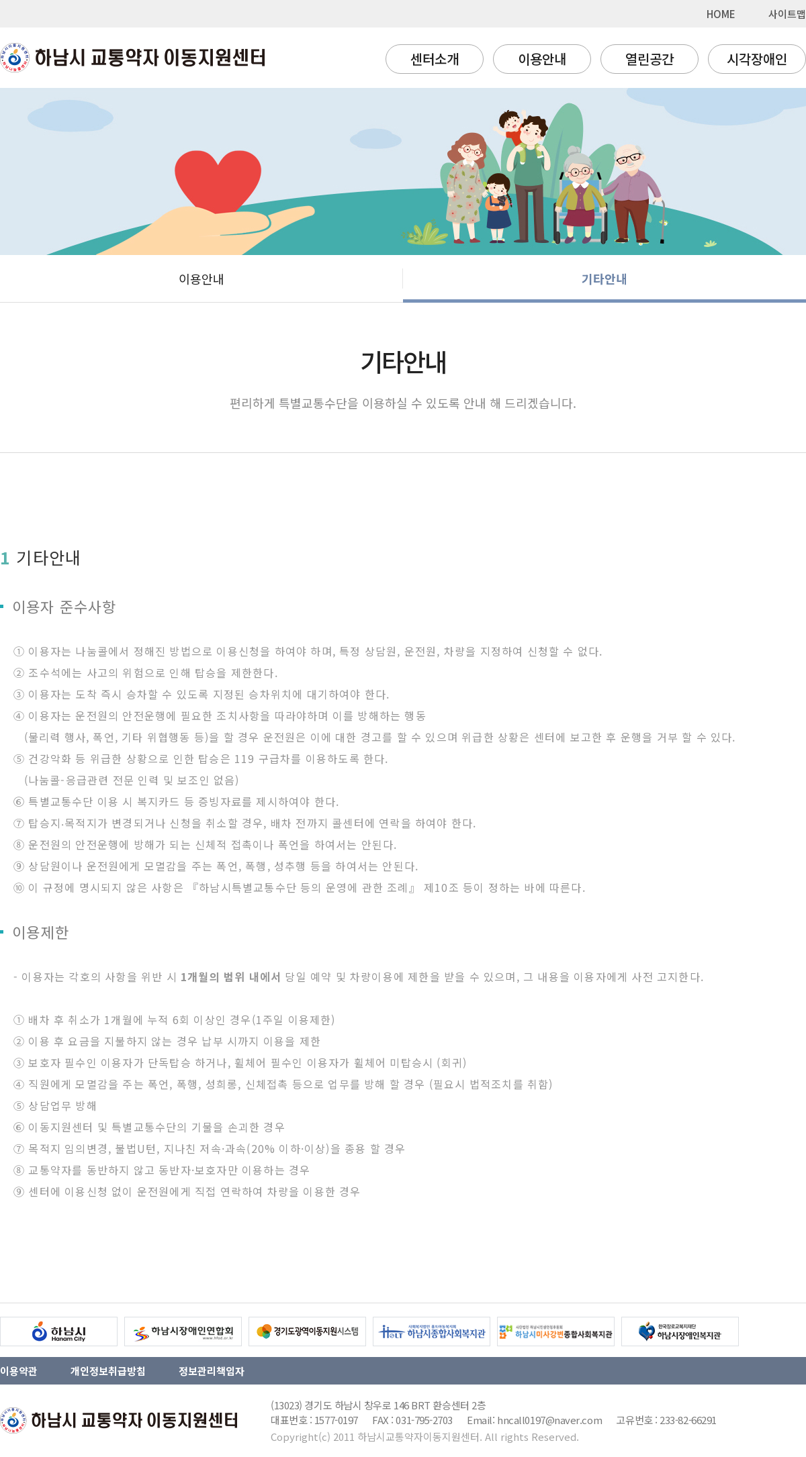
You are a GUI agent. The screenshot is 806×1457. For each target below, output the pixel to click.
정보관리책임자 (211, 1371)
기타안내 (604, 278)
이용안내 (542, 58)
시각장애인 (757, 58)
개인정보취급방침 (108, 1371)
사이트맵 (787, 14)
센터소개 (434, 58)
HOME (721, 14)
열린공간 (649, 58)
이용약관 (19, 1371)
